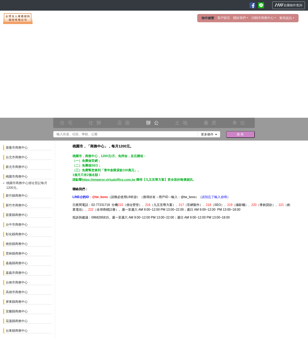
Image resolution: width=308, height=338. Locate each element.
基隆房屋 (237, 261)
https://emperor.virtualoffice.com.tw (109, 179)
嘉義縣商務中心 (17, 263)
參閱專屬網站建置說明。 (208, 246)
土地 (183, 122)
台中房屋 (208, 257)
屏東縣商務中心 (17, 301)
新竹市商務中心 (17, 205)
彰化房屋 (223, 257)
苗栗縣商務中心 (17, 215)
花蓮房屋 (208, 261)
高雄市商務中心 (17, 292)
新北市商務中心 (17, 167)
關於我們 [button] (239, 17)
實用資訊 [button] (285, 18)
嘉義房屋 (134, 261)
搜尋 (240, 134)
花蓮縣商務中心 (17, 321)
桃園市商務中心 (17, 176)
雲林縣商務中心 (17, 253)
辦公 (154, 122)
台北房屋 (134, 257)
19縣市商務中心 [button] (262, 17)
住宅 (68, 122)
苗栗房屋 (193, 257)
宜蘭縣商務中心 (17, 311)
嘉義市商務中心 (17, 272)
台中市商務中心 (17, 224)
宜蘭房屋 (223, 261)
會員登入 (89, 234)
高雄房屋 (164, 261)
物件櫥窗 (96, 242)
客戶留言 (223, 17)
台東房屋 (193, 261)
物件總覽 (208, 18)
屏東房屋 (178, 261)
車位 (240, 122)
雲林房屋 (252, 257)
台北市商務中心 (17, 157)
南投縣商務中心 (17, 243)
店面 (125, 122)
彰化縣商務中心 (17, 234)
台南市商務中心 (17, 282)
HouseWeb (294, 272)
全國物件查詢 (288, 5)
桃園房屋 (164, 257)
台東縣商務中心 (17, 330)
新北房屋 (149, 257)
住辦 (96, 122)
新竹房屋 (178, 257)
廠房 (211, 122)
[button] (23, 81)
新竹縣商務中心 (17, 195)
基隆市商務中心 (17, 147)
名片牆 (82, 242)
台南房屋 (149, 261)
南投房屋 (237, 257)
